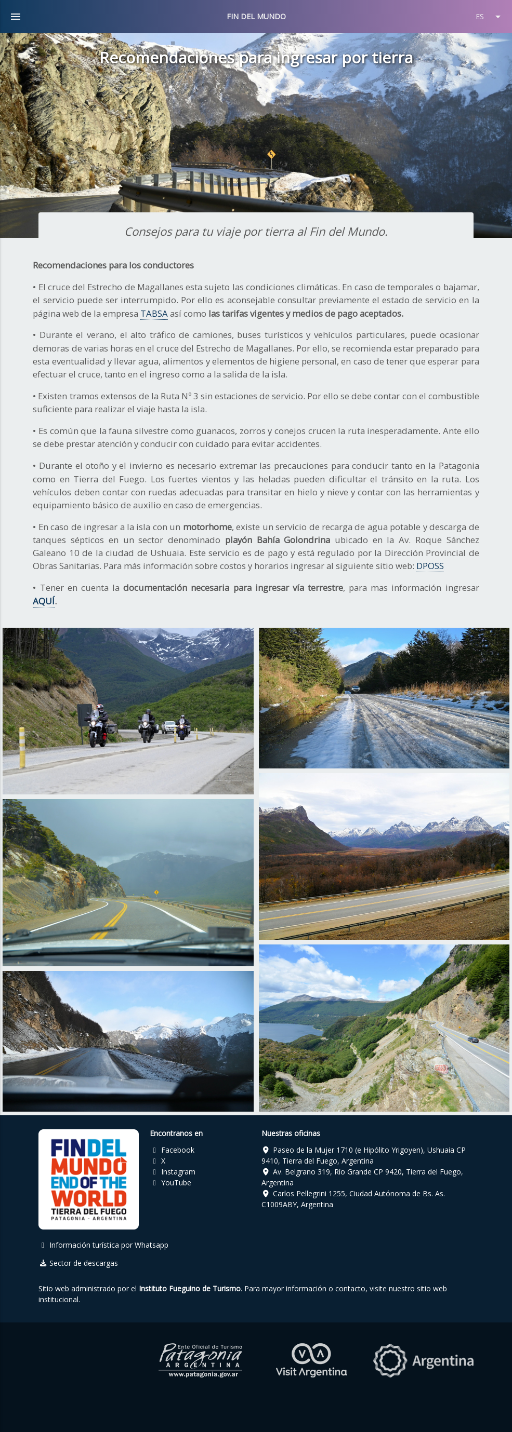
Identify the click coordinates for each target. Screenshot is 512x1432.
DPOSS (430, 566)
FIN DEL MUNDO (256, 16)
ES (490, 16)
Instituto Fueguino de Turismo (190, 1288)
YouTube (170, 1182)
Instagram (172, 1172)
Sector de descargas (78, 1263)
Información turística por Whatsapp (103, 1245)
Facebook (172, 1150)
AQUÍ (44, 601)
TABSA (154, 313)
